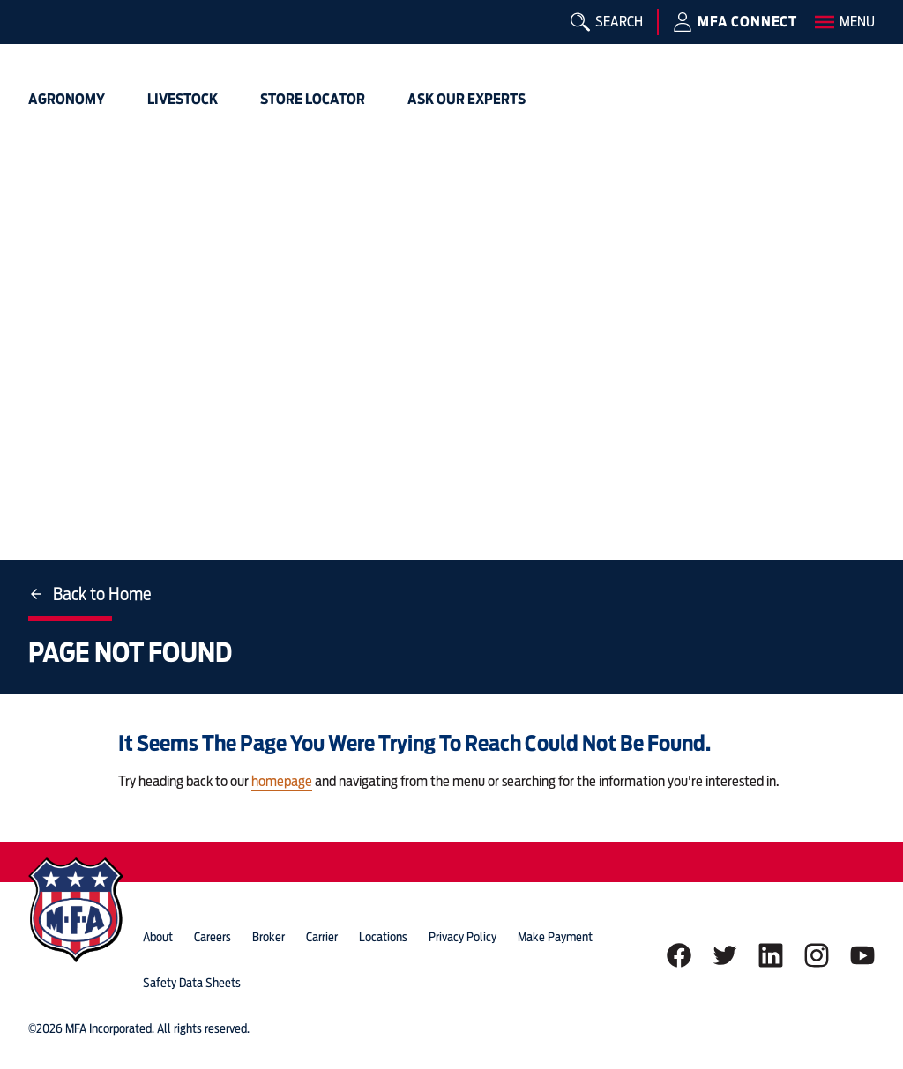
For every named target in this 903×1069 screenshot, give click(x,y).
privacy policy (462, 937)
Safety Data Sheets (192, 983)
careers (212, 937)
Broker (268, 937)
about (158, 937)
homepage (281, 781)
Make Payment (555, 937)
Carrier (322, 937)
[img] (56, 40)
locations (383, 937)
